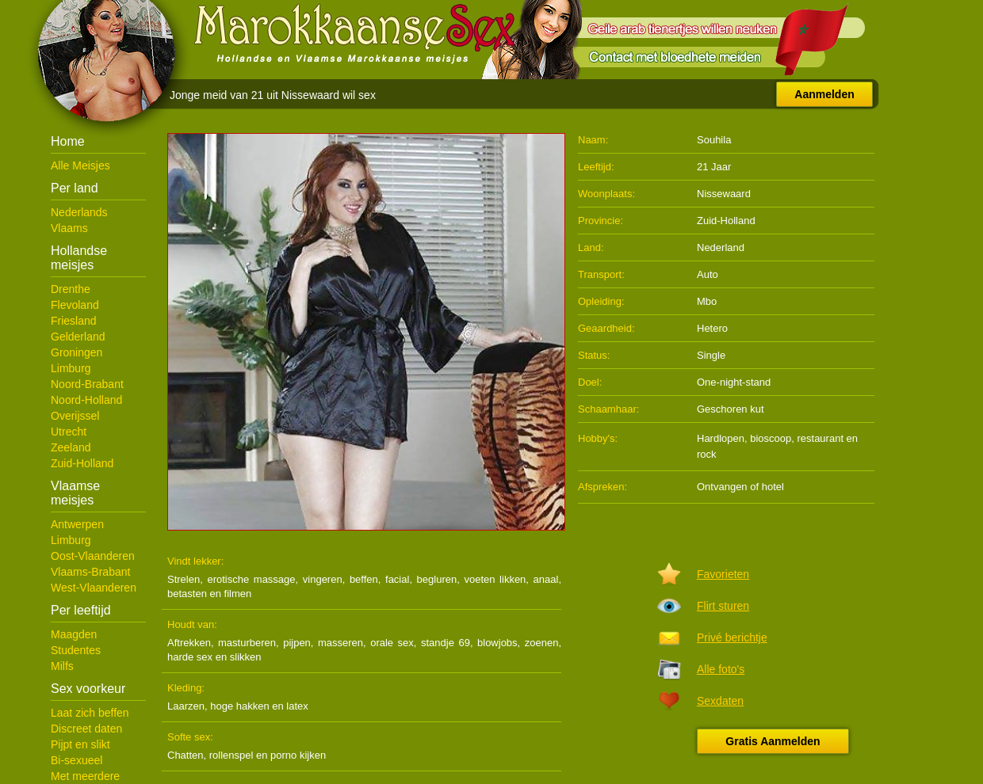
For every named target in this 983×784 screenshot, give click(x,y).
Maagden (74, 634)
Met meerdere (85, 776)
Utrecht (68, 431)
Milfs (62, 666)
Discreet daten (86, 728)
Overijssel (75, 415)
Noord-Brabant (87, 384)
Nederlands (79, 212)
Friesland (74, 320)
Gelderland (78, 336)
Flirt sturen (723, 605)
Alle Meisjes (80, 165)
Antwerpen (77, 524)
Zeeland (71, 447)
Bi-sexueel (76, 760)
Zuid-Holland (82, 463)
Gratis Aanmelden (772, 741)
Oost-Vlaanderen (93, 556)
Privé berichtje (732, 637)
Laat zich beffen (90, 712)
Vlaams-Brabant (90, 571)
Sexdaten (720, 701)
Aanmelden (824, 94)
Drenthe (70, 289)
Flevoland (75, 305)
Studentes (76, 650)
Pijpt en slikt (80, 744)
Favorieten (723, 574)
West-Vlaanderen (93, 587)
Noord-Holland (86, 400)
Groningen (76, 352)
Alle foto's (720, 669)
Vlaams (69, 228)
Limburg (71, 368)
